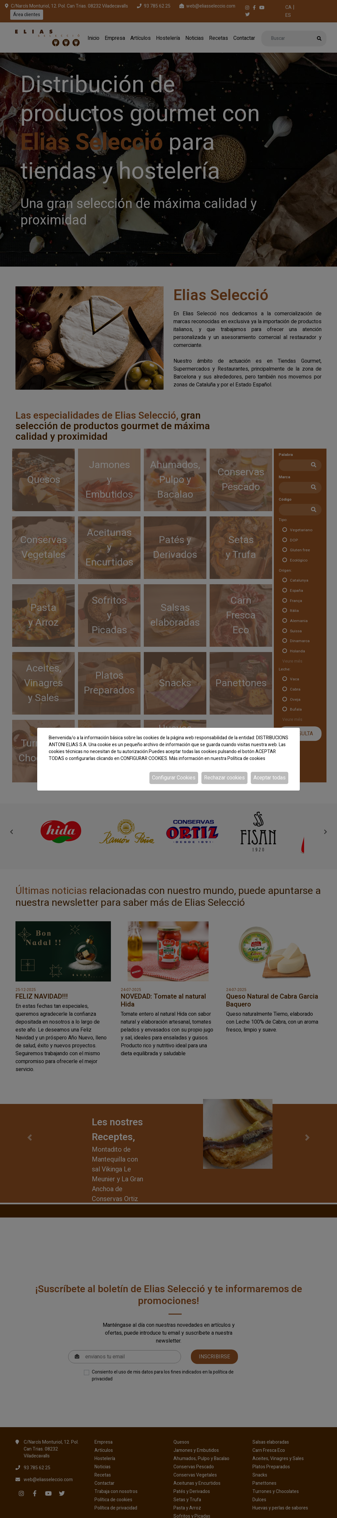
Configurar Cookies (173, 778)
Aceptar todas (269, 778)
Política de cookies (246, 758)
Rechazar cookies (224, 778)
